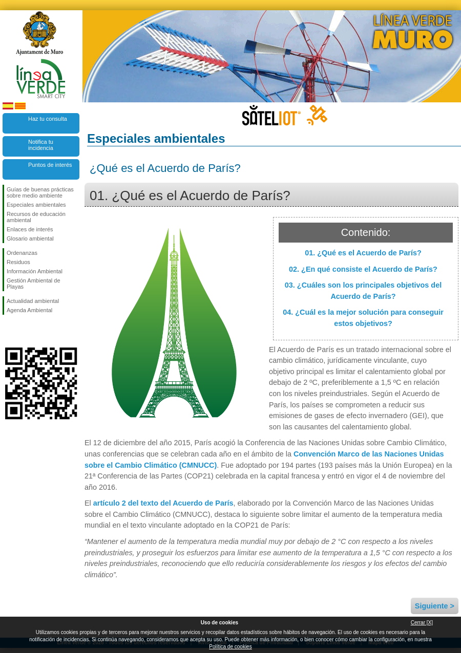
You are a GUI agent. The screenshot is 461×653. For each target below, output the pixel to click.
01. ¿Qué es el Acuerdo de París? (363, 253)
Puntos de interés (50, 165)
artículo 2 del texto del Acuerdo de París (163, 503)
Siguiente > (434, 606)
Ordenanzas (22, 253)
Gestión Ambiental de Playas (33, 283)
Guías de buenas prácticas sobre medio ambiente (40, 192)
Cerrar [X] (422, 622)
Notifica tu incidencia (40, 145)
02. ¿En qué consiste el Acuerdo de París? (363, 269)
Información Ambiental (34, 271)
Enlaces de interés (30, 229)
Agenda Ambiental (29, 310)
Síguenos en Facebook (9, 331)
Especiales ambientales (36, 205)
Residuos (18, 262)
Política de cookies (230, 646)
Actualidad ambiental (33, 301)
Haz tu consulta (47, 119)
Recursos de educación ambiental (36, 217)
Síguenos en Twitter (25, 331)
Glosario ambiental (30, 238)
